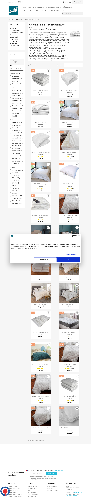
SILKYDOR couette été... (69, 396)
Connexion (50, 488)
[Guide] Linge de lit (13, 486)
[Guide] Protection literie (15, 494)
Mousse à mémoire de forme (17, 113)
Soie (14, 116)
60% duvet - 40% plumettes (17, 90)
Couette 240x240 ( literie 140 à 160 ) (17, 163)
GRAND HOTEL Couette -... (41, 122)
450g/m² (15, 191)
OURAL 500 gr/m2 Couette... (69, 247)
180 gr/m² (16, 173)
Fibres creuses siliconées (17, 101)
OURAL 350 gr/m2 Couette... (40, 277)
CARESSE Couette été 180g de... (69, 215)
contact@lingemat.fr (71, 495)
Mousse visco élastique (17, 111)
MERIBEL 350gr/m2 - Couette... (69, 305)
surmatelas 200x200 (17, 161)
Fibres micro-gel (17, 103)
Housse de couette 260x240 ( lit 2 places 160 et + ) (17, 130)
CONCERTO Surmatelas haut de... (40, 152)
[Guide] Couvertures (14, 488)
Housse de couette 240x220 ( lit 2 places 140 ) (17, 128)
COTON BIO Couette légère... (41, 184)
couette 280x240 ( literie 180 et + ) (17, 143)
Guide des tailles (15, 45)
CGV (29, 490)
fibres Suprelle (17, 106)
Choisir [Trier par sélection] (73, 65)
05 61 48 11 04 (22, 2)
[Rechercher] (72, 13)
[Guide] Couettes (13, 490)
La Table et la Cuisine (53, 7)
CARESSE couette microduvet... (40, 396)
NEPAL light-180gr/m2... (40, 305)
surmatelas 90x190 (17, 151)
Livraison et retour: (33, 486)
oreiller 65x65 (17, 148)
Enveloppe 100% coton (17, 196)
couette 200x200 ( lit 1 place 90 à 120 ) (17, 135)
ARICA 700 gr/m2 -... (40, 247)
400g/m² (15, 188)
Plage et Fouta (41, 10)
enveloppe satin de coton (17, 198)
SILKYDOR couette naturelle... (41, 90)
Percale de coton (17, 203)
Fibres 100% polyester (17, 98)
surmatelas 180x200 (17, 158)
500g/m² (15, 193)
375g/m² (15, 183)
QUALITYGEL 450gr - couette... (40, 215)
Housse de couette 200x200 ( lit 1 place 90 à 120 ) (17, 125)
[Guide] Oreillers (12, 492)
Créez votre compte (52, 490)
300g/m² (15, 180)
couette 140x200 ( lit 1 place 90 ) (17, 133)
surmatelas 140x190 (17, 153)
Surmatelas (16, 84)
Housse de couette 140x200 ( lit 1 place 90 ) (17, 123)
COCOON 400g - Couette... (69, 364)
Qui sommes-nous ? (33, 492)
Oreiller (15, 81)
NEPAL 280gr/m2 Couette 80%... (69, 277)
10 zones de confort (17, 170)
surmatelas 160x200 (17, 156)
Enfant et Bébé (28, 10)
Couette (15, 76)
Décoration (67, 7)
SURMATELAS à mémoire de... (41, 332)
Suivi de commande (52, 486)
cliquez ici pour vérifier (59, 470)
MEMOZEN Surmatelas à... (69, 152)
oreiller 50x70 (17, 146)
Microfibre (16, 201)
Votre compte (52, 483)
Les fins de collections (56, 10)
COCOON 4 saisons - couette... (69, 428)
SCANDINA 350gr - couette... (69, 122)
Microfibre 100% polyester (17, 108)
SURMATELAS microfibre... (69, 332)
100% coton (16, 95)
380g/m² (15, 185)
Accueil (14, 24)
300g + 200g (17, 178)
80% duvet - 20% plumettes (17, 93)
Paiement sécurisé (33, 494)
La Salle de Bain (38, 7)
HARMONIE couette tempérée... (40, 428)
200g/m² (15, 175)
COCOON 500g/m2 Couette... (69, 90)
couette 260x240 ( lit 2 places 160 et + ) (17, 140)
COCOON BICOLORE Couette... (40, 364)
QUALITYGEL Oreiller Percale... (69, 184)
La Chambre (27, 7)
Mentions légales (32, 488)
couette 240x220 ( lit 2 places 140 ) (17, 138)
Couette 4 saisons (17, 79)
